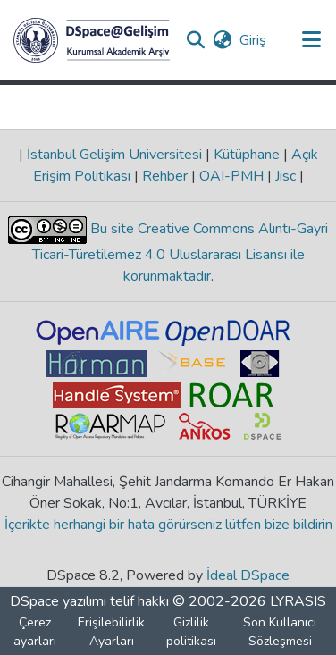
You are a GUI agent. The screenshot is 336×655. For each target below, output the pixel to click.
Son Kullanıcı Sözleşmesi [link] (279, 632)
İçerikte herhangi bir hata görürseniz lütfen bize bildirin (168, 524)
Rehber (165, 176)
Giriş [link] (253, 40)
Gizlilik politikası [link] (191, 632)
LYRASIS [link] (298, 601)
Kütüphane (246, 154)
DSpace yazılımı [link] (58, 601)
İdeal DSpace (248, 575)
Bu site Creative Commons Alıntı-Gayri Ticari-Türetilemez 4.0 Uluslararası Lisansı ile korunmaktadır (180, 252)
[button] (91, 40)
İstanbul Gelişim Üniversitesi (114, 154)
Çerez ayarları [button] (34, 632)
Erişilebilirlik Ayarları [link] (111, 632)
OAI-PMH (231, 176)
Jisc (285, 176)
